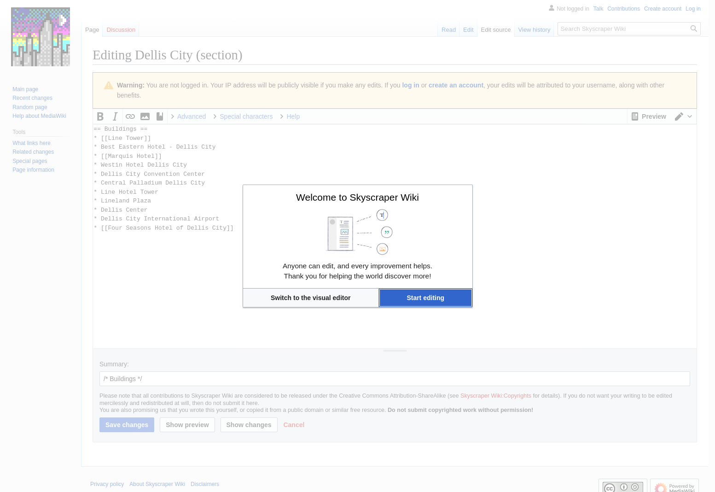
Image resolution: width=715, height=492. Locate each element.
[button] (310, 298)
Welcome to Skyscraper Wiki (357, 197)
